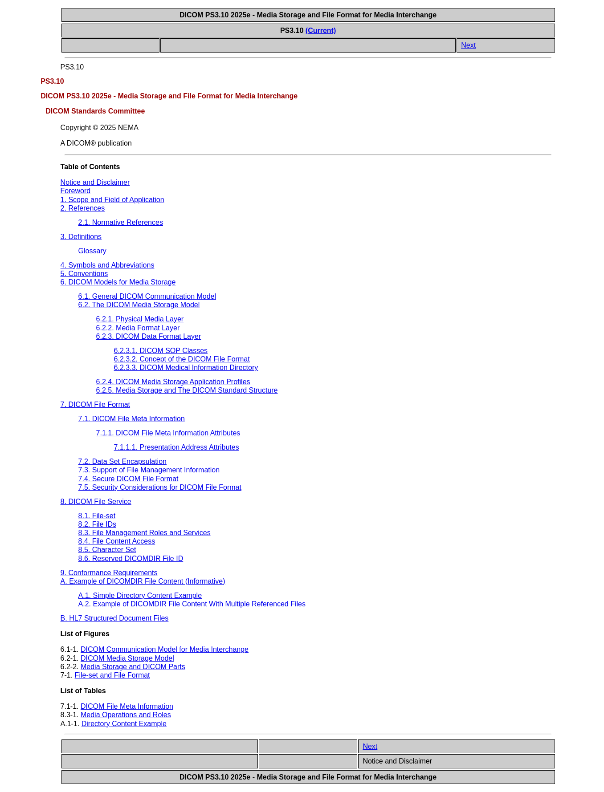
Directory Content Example (124, 723)
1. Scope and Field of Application (112, 199)
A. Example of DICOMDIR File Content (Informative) (143, 581)
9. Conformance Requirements (109, 573)
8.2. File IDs (97, 524)
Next (468, 45)
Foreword (76, 191)
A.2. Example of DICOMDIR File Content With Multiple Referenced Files (192, 604)
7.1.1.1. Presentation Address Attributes (176, 447)
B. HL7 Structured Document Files (115, 618)
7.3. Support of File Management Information (149, 470)
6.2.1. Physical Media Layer (140, 319)
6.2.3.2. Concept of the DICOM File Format (182, 359)
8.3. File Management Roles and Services (144, 532)
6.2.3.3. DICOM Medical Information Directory (186, 367)
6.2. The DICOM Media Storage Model (139, 305)
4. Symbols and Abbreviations (108, 265)
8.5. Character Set (107, 549)
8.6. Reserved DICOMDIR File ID (131, 558)
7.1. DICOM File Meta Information (131, 418)
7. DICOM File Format (95, 404)
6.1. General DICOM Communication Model (147, 296)
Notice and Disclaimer (95, 182)
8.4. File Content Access (116, 541)
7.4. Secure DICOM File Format (128, 479)
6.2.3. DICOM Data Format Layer (148, 336)
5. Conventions (84, 273)
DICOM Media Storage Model (127, 658)
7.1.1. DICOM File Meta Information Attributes (168, 433)
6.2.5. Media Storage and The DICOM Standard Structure (187, 390)
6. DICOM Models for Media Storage (118, 282)
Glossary (92, 251)
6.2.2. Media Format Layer (138, 328)
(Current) (321, 30)
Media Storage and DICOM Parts (133, 666)
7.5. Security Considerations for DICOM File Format (159, 487)
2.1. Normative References (120, 222)
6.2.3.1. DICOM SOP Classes (161, 350)
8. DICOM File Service (96, 501)
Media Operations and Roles (126, 715)
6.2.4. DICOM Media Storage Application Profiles (173, 382)
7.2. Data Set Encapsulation (122, 461)
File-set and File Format (112, 675)
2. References (83, 208)
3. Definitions (81, 236)
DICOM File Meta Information (127, 706)
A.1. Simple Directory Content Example (140, 595)
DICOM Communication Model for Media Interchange (165, 649)
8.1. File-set (97, 516)
